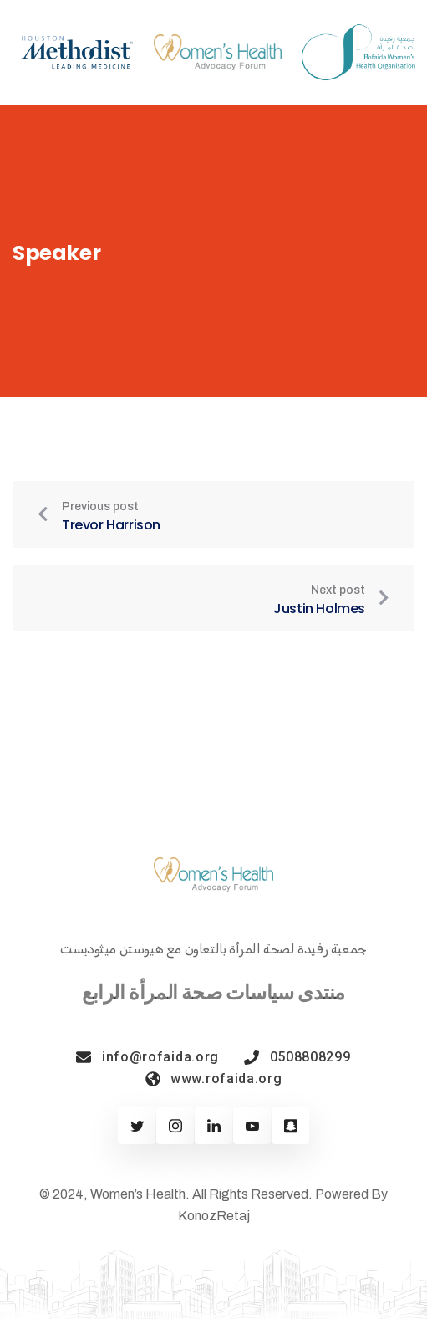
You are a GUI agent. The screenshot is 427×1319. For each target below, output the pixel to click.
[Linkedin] (213, 1125)
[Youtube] (252, 1125)
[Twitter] (136, 1125)
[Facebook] (175, 1125)
